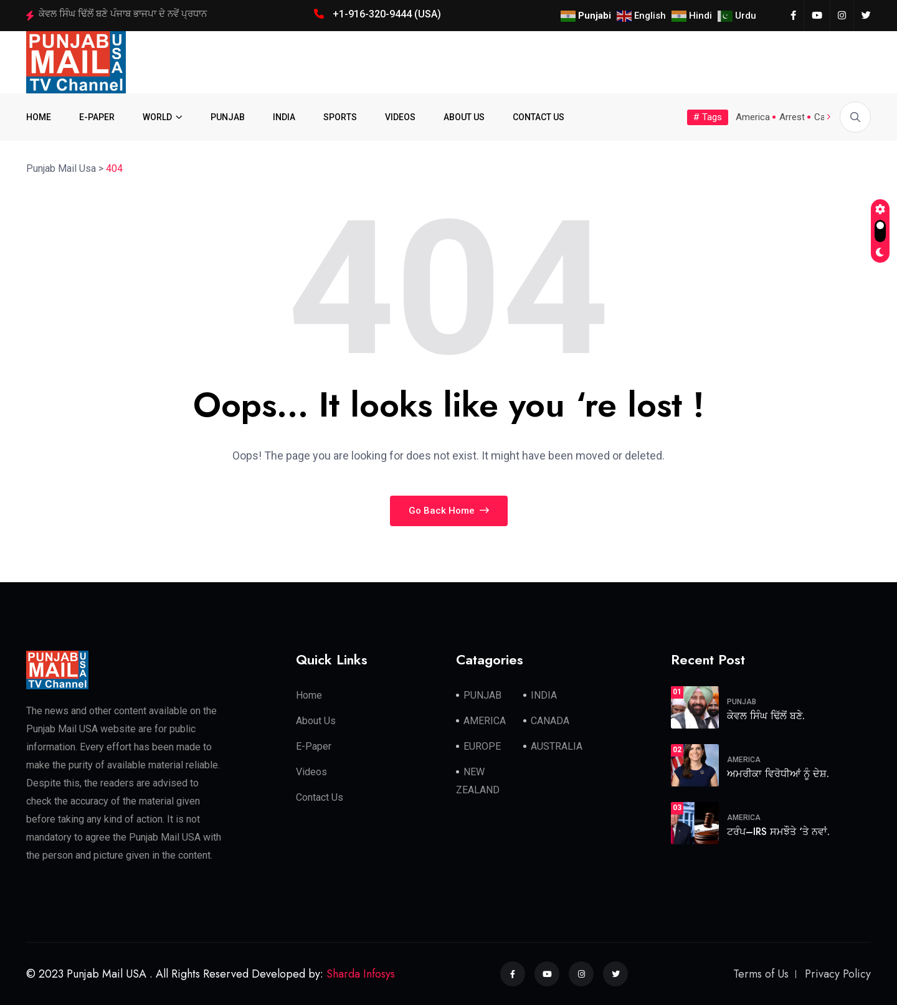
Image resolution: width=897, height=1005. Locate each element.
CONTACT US (538, 117)
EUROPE (482, 746)
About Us (316, 721)
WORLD (157, 117)
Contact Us (319, 797)
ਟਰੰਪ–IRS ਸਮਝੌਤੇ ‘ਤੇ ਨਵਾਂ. (778, 831)
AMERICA (484, 721)
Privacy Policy (838, 974)
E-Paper (313, 746)
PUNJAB (228, 117)
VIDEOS (400, 117)
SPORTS (340, 117)
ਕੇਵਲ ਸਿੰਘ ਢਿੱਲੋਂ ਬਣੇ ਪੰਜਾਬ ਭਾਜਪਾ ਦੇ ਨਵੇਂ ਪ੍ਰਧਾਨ (123, 13)
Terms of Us (761, 974)
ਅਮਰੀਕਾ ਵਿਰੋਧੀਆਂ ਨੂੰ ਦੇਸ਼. (778, 774)
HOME (38, 117)
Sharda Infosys (360, 974)
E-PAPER (97, 117)
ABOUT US (464, 117)
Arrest (792, 117)
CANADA (550, 721)
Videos (311, 772)
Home (309, 695)
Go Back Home (449, 510)
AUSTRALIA (556, 746)
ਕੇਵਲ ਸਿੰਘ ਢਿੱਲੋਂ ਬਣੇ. (766, 716)
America (753, 117)
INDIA (284, 117)
